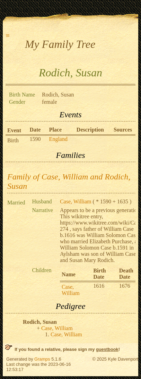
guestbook (107, 349)
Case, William (75, 201)
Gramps (42, 359)
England (58, 139)
